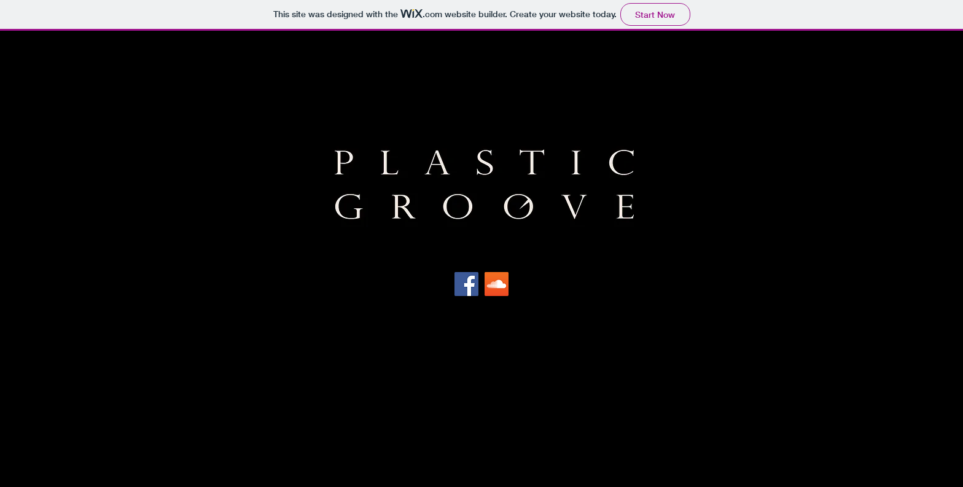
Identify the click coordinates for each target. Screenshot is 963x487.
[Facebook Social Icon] (466, 284)
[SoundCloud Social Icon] (497, 284)
